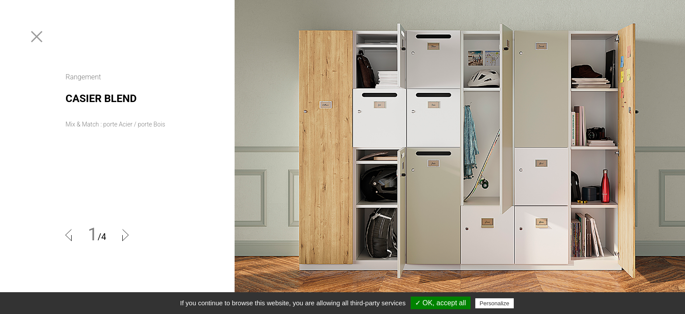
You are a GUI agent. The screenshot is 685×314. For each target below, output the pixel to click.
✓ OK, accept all (440, 303)
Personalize (494, 303)
